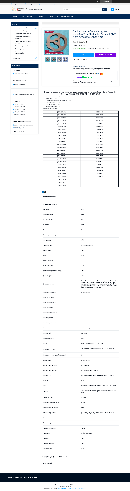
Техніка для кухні (20, 49)
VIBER (35, 477)
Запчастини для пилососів (23, 33)
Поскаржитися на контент (64, 488)
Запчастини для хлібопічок (23, 46)
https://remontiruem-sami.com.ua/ (23, 125)
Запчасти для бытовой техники (23, 28)
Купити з (105, 55)
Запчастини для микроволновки (20, 52)
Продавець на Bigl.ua (65, 486)
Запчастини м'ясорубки (22, 31)
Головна (16, 16)
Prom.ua (74, 485)
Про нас (40, 16)
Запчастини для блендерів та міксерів (24, 42)
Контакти (50, 16)
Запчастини (27, 16)
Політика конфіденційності (79, 488)
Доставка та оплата (65, 16)
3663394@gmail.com (20, 127)
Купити (83, 54)
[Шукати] (104, 9)
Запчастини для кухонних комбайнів (23, 37)
